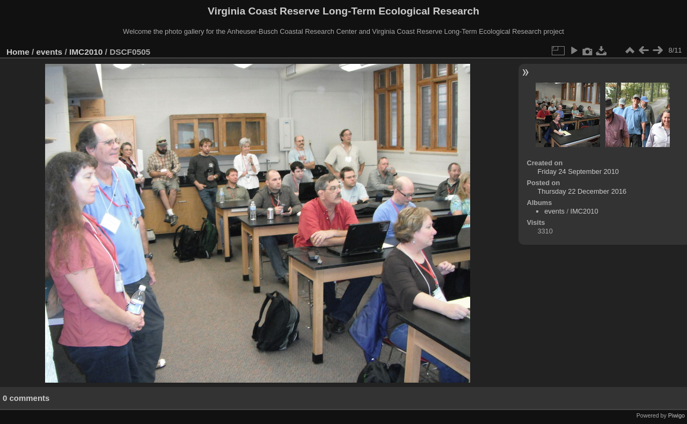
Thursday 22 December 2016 (581, 191)
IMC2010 (86, 51)
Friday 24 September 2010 (578, 171)
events (49, 51)
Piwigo (676, 415)
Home (18, 51)
